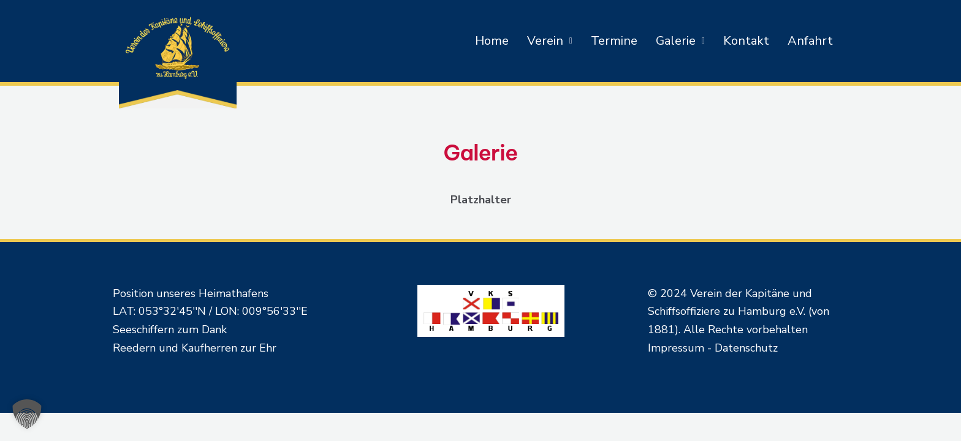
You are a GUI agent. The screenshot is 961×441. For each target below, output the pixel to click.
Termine (614, 40)
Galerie (680, 40)
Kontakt (746, 40)
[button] (550, 41)
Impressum (676, 348)
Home (492, 40)
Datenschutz (746, 348)
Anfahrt (810, 40)
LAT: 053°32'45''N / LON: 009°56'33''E (210, 311)
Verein (549, 40)
